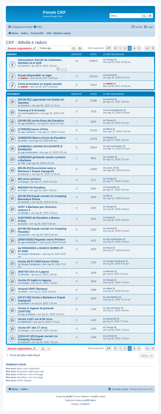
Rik (107, 195)
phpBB (69, 396)
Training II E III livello (31, 110)
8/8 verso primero (29, 178)
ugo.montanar (28, 123)
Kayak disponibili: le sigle (35, 75)
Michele (25, 274)
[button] (108, 48)
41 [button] (147, 48)
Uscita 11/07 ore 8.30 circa (35, 319)
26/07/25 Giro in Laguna (33, 271)
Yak (23, 163)
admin (24, 78)
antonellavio (112, 297)
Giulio (24, 140)
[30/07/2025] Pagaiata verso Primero (41, 239)
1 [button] (120, 48)
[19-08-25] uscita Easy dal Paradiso (41, 120)
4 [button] (134, 48)
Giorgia (109, 59)
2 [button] (125, 48)
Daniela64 (111, 187)
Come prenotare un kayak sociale (40, 83)
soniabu (110, 157)
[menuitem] (37, 26)
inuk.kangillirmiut (29, 113)
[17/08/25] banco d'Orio (33, 129)
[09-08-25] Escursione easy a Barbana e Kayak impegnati (37, 169)
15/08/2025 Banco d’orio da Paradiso (42, 137)
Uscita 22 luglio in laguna (34, 280)
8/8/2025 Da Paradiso (31, 187)
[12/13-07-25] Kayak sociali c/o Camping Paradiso (38, 338)
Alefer (24, 291)
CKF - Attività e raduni (26, 42)
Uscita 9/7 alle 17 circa (32, 327)
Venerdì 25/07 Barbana (32, 288)
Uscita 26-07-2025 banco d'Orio (38, 261)
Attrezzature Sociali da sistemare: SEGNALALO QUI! (40, 61)
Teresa (109, 120)
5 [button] (139, 48)
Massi (109, 129)
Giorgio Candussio (30, 254)
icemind (25, 66)
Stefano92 (26, 322)
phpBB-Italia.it (89, 400)
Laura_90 (111, 167)
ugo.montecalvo (29, 152)
